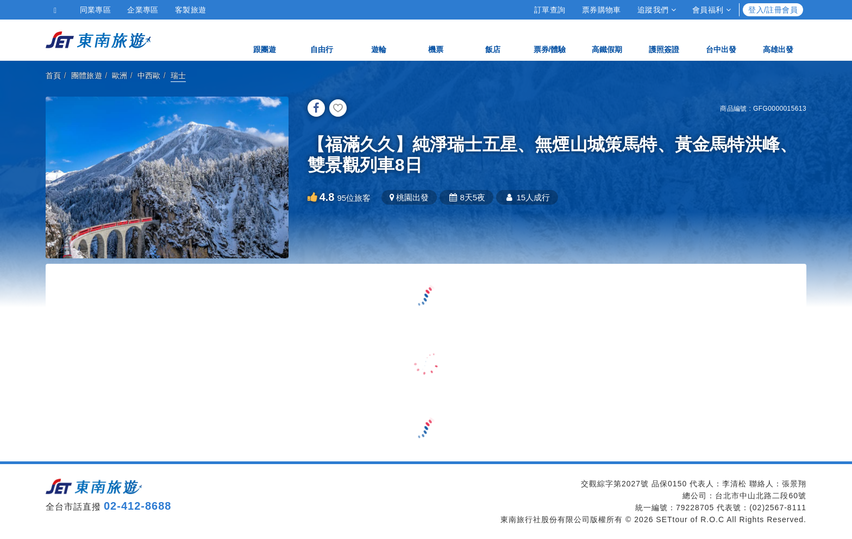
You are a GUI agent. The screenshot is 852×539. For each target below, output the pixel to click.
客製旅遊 (190, 9)
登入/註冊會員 (773, 9)
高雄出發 (778, 39)
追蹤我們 (656, 9)
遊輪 (379, 39)
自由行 (321, 39)
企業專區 (143, 9)
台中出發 (721, 39)
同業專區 (95, 9)
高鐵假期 (607, 39)
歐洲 (120, 75)
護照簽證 (664, 39)
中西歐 (149, 75)
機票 (436, 39)
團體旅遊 (87, 75)
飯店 (493, 39)
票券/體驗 (550, 39)
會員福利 (711, 9)
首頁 (53, 75)
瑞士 (178, 75)
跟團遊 (264, 39)
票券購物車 (601, 9)
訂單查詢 (550, 9)
